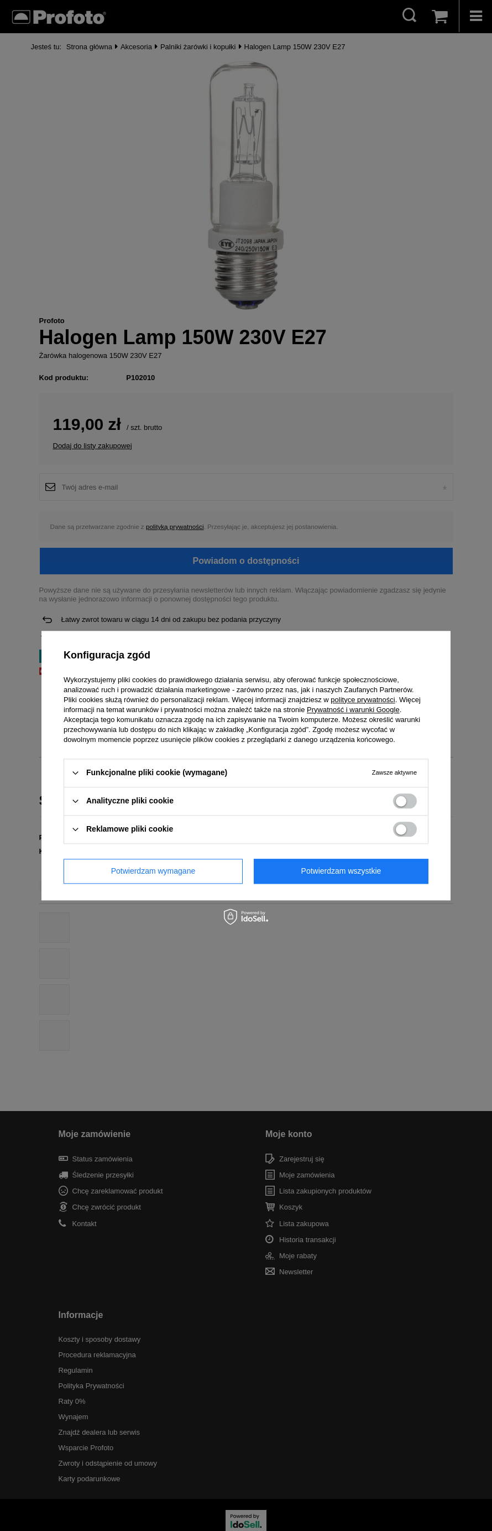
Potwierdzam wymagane (153, 870)
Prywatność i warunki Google (353, 709)
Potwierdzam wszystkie (341, 870)
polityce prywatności (363, 700)
